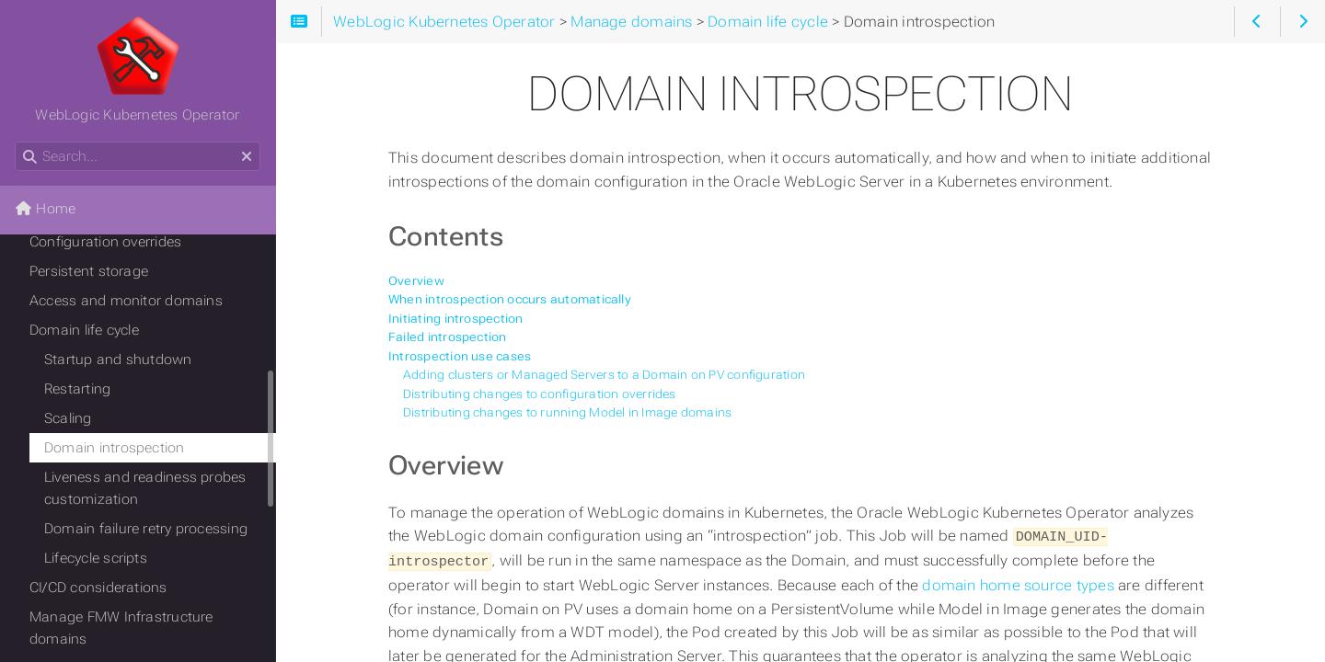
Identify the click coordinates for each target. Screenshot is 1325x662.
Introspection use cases (459, 356)
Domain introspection (114, 447)
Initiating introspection (455, 318)
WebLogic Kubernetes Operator (137, 69)
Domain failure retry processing (146, 528)
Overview (416, 281)
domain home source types (1020, 583)
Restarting (77, 389)
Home (45, 208)
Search (16, 142)
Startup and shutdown (118, 359)
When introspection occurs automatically (509, 299)
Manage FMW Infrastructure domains (121, 628)
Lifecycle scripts (95, 558)
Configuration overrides (105, 242)
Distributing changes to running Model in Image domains (567, 412)
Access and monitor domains (126, 300)
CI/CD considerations (98, 587)
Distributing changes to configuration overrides (539, 394)
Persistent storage (88, 271)
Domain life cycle (84, 330)
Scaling (68, 418)
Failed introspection (447, 337)
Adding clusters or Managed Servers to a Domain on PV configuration (604, 375)
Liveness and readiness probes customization (145, 488)
